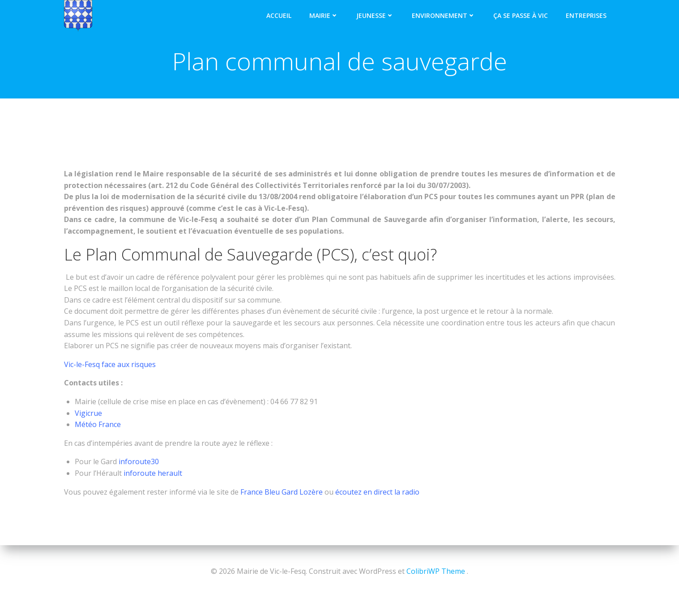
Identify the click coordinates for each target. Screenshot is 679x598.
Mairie (323, 15)
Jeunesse (375, 15)
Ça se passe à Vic (520, 15)
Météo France (98, 424)
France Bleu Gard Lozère (281, 492)
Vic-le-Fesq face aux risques (110, 364)
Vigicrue (89, 413)
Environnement (443, 15)
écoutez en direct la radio (377, 492)
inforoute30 (139, 461)
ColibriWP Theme (435, 571)
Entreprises (586, 15)
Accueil (278, 15)
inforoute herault (153, 473)
